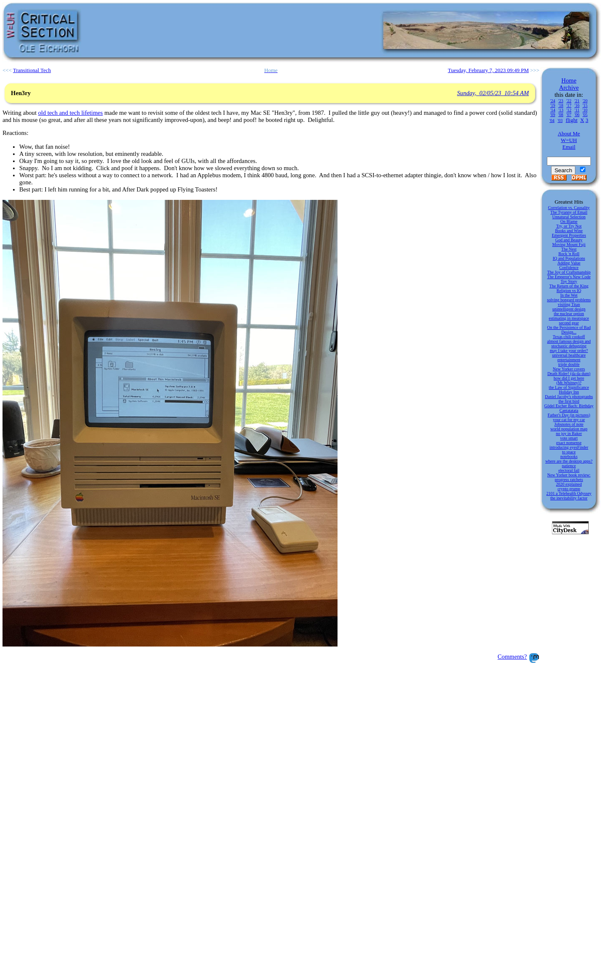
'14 (552, 110)
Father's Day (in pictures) (569, 415)
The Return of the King (568, 286)
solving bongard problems (568, 299)
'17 (569, 105)
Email (568, 147)
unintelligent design (568, 309)
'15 (585, 105)
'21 (577, 100)
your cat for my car (569, 419)
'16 (577, 105)
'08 (560, 114)
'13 (560, 110)
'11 (577, 110)
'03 (560, 120)
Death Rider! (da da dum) (568, 373)
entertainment (568, 359)
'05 (585, 114)
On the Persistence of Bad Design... (569, 329)
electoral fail (568, 470)
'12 (569, 110)
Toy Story (569, 281)
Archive (569, 87)
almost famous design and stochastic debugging (568, 343)
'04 (551, 120)
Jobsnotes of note (568, 424)
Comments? (512, 656)
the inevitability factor (569, 498)
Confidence (568, 267)
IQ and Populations (569, 258)
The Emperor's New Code (569, 276)
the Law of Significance (569, 387)
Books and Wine (568, 230)
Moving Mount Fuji (568, 244)
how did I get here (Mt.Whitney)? (569, 380)
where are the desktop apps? (569, 461)
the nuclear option (569, 313)
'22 (569, 100)
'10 (585, 110)
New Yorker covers (569, 369)
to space (569, 452)
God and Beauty (568, 240)
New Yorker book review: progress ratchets (568, 477)
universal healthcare (568, 355)
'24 (552, 100)
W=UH (569, 140)
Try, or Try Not (569, 226)
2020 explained (569, 484)
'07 (569, 114)
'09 (552, 114)
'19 (552, 105)
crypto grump (568, 488)
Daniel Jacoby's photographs (569, 396)
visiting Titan (569, 304)
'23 (560, 100)
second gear (569, 323)
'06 (577, 114)
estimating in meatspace (569, 318)
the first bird (569, 401)
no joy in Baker (569, 433)
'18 (560, 105)
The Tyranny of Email (568, 212)
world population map (568, 429)
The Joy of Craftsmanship (569, 272)
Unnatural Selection (569, 217)
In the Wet (568, 295)
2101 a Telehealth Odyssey (569, 493)
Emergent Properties (569, 235)
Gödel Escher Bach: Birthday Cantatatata (568, 408)
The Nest (568, 249)
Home (569, 80)
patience (569, 465)
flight (571, 120)
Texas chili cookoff (569, 336)
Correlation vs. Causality (569, 207)
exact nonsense (568, 442)
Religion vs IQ (569, 290)
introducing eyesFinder (568, 447)
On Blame (568, 221)
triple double (569, 364)
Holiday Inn (569, 392)
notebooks (568, 456)
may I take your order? (569, 350)
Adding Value (568, 263)
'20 (585, 100)
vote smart (569, 438)
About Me (569, 133)
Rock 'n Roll (568, 253)
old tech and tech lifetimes (70, 112)
